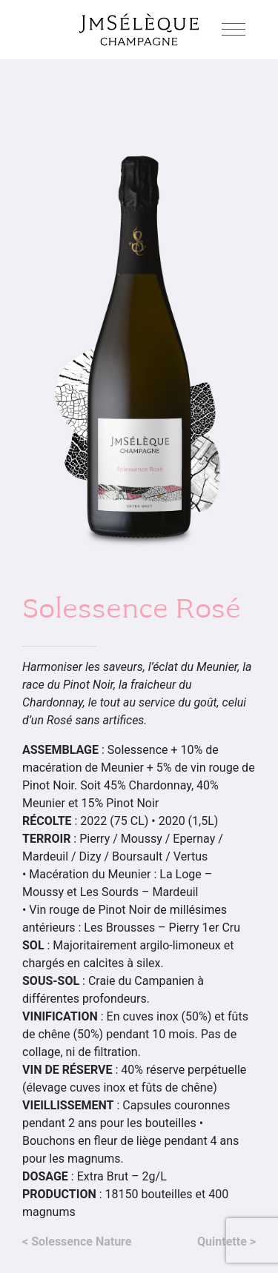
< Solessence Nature (76, 1241)
